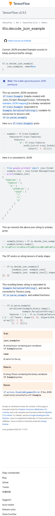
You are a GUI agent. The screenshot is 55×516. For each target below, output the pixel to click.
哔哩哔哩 (6, 492)
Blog (4, 478)
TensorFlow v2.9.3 (14, 13)
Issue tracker (8, 505)
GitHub (5, 482)
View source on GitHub (17, 40)
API (17, 23)
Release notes (9, 509)
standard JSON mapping (14, 103)
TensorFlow (7, 23)
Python (44, 23)
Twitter (5, 487)
